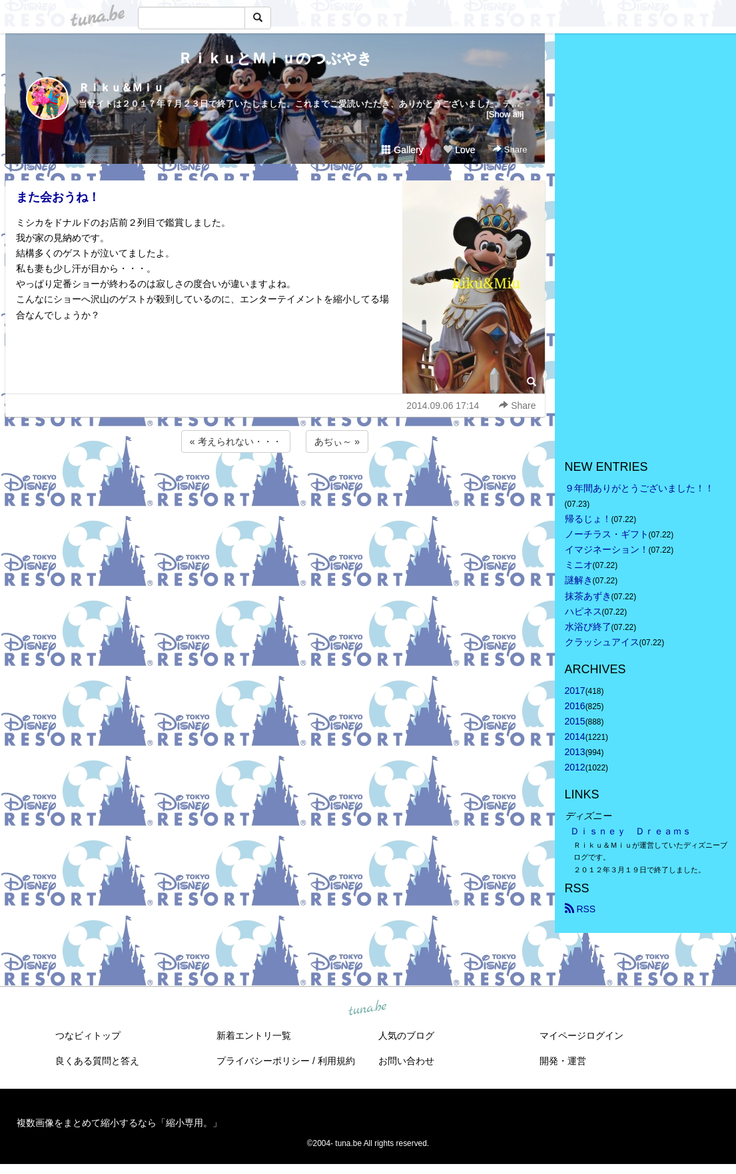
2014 (575, 736)
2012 (575, 767)
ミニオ (579, 564)
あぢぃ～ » (337, 441)
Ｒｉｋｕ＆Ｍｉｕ (121, 87)
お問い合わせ (406, 1060)
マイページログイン (581, 1035)
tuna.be (367, 1008)
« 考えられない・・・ (236, 441)
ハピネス (583, 611)
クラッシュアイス (602, 642)
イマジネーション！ (607, 549)
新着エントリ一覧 (253, 1035)
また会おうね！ (58, 197)
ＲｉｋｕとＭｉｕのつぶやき (275, 58)
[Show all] (505, 114)
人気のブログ (406, 1035)
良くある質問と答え (97, 1060)
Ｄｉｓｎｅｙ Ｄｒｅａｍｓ (630, 831)
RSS (580, 909)
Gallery (402, 150)
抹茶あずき (588, 596)
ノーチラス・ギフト (607, 534)
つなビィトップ (88, 1035)
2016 (575, 706)
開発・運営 (563, 1060)
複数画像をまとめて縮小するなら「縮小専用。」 (119, 1122)
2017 (575, 690)
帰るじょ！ (588, 518)
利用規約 (336, 1060)
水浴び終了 (588, 626)
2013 (575, 751)
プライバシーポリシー (263, 1060)
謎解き (579, 580)
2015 (575, 721)
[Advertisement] (275, 491)
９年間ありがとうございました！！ (639, 488)
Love (459, 150)
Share (510, 149)
